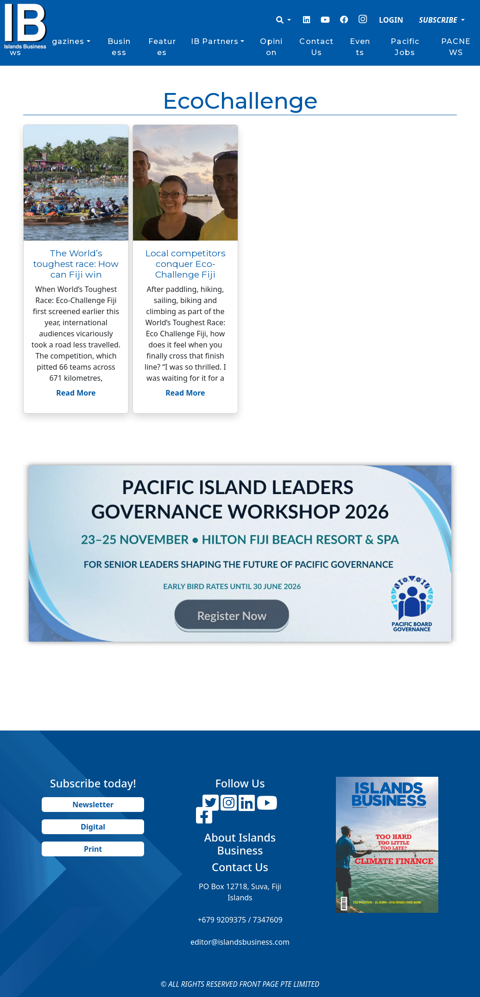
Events (360, 47)
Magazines (61, 41)
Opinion (271, 47)
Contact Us (316, 47)
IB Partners (215, 41)
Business (119, 47)
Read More (75, 393)
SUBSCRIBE (439, 20)
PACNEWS (456, 47)
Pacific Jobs (405, 47)
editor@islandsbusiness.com (240, 942)
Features (162, 47)
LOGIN (391, 20)
